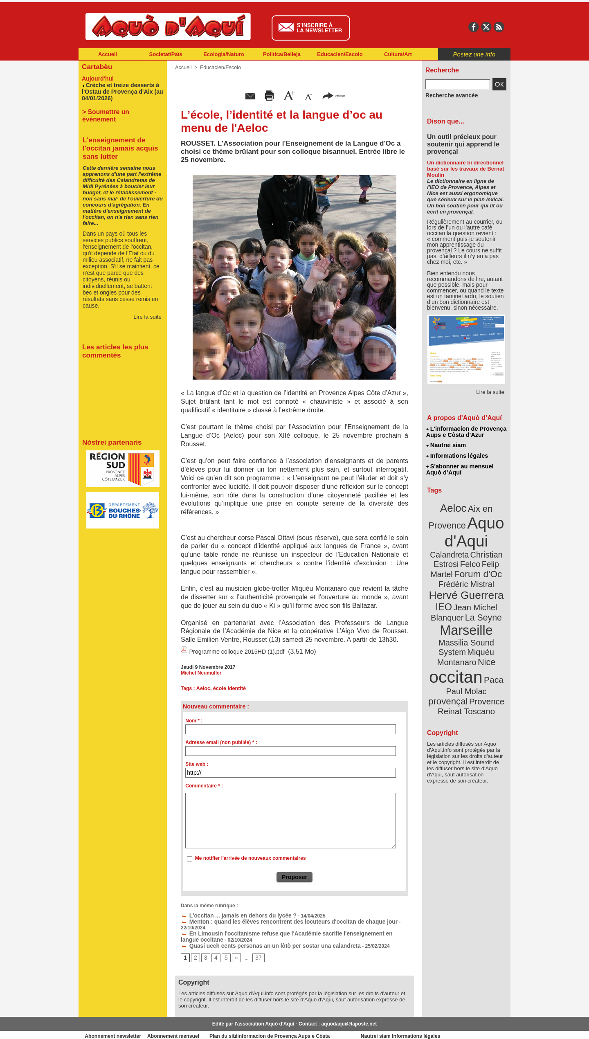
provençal (485, 651)
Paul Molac (448, 652)
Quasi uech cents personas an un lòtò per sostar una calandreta (260, 936)
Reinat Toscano (473, 665)
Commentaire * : (204, 784)
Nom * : (193, 719)
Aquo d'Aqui (464, 525)
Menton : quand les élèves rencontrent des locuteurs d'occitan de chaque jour (276, 919)
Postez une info (474, 54)
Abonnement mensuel (186, 1026)
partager (334, 95)
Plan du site (258, 1026)
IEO (446, 584)
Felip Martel (454, 555)
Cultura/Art (398, 54)
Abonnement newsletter (114, 1026)
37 (256, 948)
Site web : (196, 762)
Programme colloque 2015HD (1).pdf (242, 651)
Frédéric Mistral (475, 564)
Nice (484, 625)
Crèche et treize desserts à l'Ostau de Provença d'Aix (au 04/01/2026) (119, 90)
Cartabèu (96, 66)
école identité (228, 687)
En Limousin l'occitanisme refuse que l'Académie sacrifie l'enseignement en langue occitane (293, 925)
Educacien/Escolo (339, 54)
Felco (493, 546)
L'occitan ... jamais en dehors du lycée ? (232, 913)
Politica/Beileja (282, 54)
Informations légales (457, 454)
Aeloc (202, 687)
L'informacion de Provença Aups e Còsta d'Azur (465, 431)
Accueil (107, 54)
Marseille (452, 605)
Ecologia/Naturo (223, 54)
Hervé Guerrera (466, 574)
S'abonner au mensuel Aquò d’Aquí (459, 467)
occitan (457, 638)
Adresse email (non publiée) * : (221, 741)
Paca (490, 640)
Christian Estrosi (457, 546)
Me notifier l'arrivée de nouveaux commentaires (250, 857)
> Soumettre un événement (118, 109)
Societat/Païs (165, 54)
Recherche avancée (448, 95)
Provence (455, 661)
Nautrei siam (446, 444)
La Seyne (481, 594)
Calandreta (486, 536)
